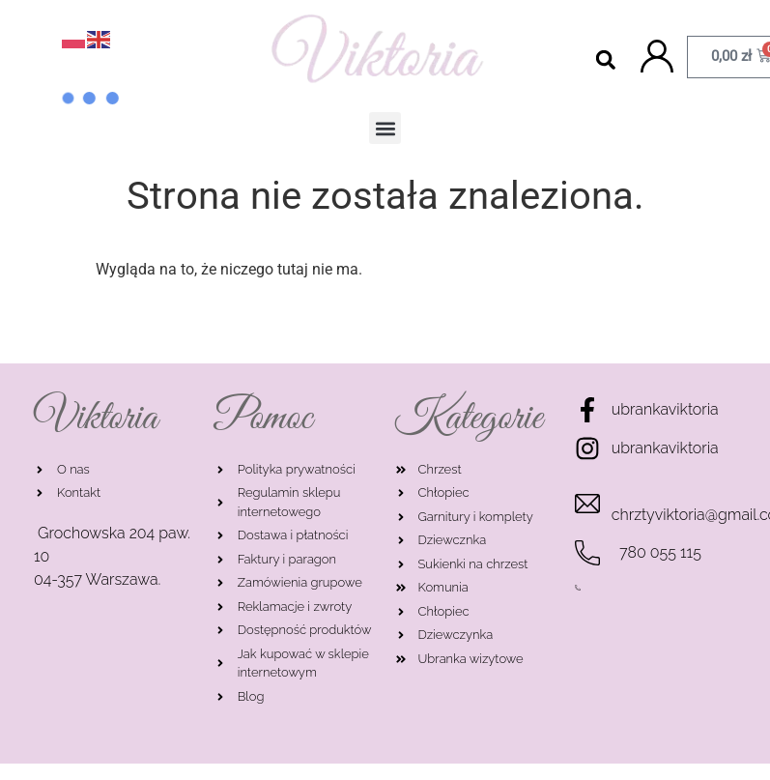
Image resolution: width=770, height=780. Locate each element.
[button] (605, 59)
